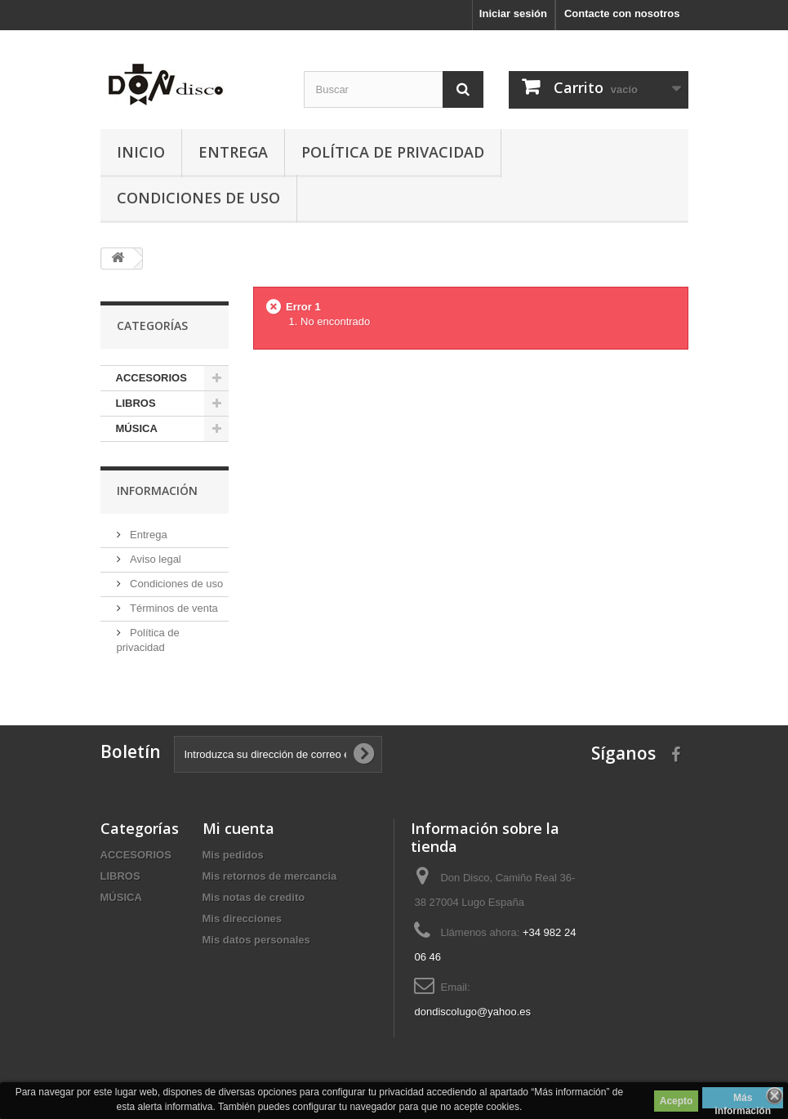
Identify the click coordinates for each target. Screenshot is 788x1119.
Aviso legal (154, 559)
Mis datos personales (256, 940)
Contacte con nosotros (622, 13)
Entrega (233, 152)
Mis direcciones (243, 918)
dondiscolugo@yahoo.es (472, 1011)
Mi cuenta (238, 828)
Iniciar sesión (513, 13)
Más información (743, 1100)
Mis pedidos (233, 855)
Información (157, 490)
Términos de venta (172, 608)
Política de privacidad (392, 152)
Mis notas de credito (254, 897)
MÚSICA (137, 428)
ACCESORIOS (151, 378)
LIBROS (136, 403)
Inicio (141, 152)
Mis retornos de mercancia (270, 876)
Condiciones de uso (198, 197)
